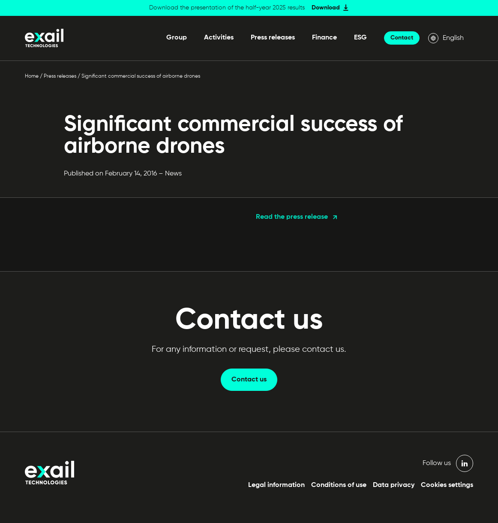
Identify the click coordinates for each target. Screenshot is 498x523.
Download (326, 8)
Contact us (249, 379)
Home (32, 76)
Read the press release (292, 217)
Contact (401, 38)
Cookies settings (447, 485)
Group (176, 37)
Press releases (273, 37)
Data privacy (393, 485)
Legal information (276, 485)
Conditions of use (338, 485)
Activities (219, 37)
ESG (360, 37)
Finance (324, 37)
